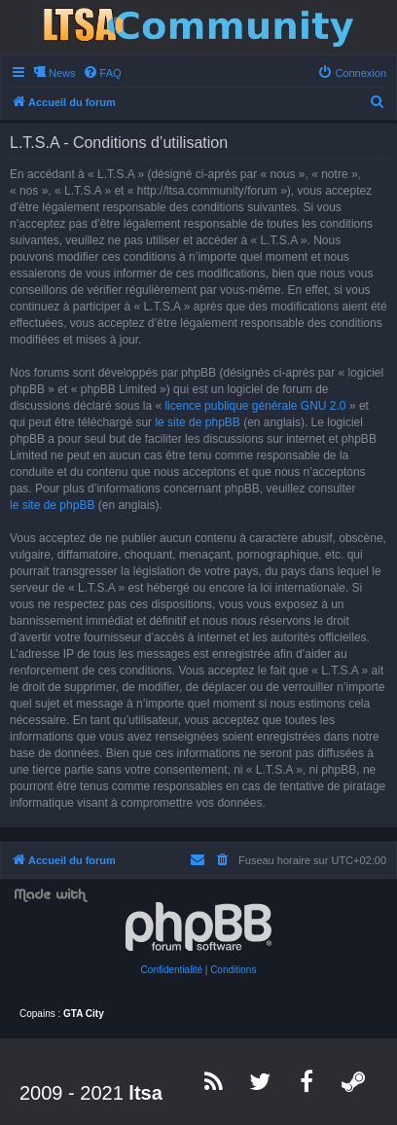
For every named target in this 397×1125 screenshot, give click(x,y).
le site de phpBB (197, 422)
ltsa (145, 1093)
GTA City (83, 1013)
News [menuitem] (62, 73)
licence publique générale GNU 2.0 (254, 406)
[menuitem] (102, 73)
